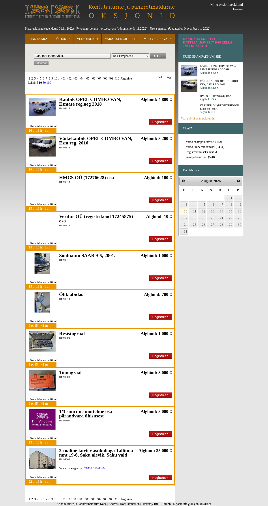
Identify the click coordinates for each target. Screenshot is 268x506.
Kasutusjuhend (34, 28)
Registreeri (160, 122)
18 (194, 218)
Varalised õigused (120, 39)
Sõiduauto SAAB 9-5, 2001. (87, 255)
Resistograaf (72, 333)
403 (75, 78)
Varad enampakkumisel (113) (204, 142)
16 (239, 211)
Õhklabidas (71, 294)
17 (185, 218)
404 (81, 78)
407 (99, 78)
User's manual (158, 28)
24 (185, 224)
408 (105, 78)
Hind (159, 77)
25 (194, 224)
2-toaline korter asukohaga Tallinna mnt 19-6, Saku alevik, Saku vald (96, 453)
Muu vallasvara (158, 39)
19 (203, 218)
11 (194, 211)
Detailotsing (41, 63)
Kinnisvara (37, 39)
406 (93, 78)
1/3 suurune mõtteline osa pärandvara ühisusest (85, 414)
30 (239, 224)
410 (117, 78)
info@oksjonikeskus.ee (197, 504)
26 (203, 224)
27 (212, 224)
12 (203, 211)
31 (185, 231)
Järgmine (126, 78)
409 (111, 78)
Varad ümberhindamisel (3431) (205, 147)
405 (87, 78)
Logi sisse (238, 9)
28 (221, 224)
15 (230, 211)
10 (55, 78)
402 (69, 78)
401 (63, 78)
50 (44, 82)
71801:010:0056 (94, 468)
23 (239, 218)
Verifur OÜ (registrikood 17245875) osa (96, 219)
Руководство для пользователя (96, 28)
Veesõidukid (87, 39)
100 (49, 82)
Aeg (168, 77)
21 (221, 218)
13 (212, 211)
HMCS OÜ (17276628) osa (86, 177)
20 (212, 218)
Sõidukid (62, 39)
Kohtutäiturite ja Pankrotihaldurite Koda (52, 11)
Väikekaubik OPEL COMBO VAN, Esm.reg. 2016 (95, 141)
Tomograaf (70, 372)
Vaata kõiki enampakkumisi (198, 118)
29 (230, 224)
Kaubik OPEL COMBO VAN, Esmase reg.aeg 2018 (90, 101)
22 (230, 218)
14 (221, 211)
